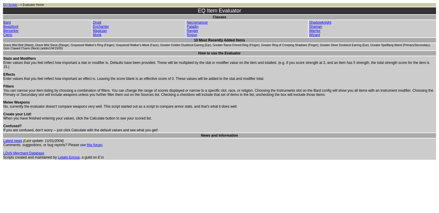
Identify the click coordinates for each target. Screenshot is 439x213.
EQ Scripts (10, 5)
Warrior (315, 31)
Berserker (11, 31)
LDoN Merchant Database (23, 153)
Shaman (315, 27)
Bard (7, 22)
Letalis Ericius (69, 157)
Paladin (193, 27)
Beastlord (10, 27)
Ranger (192, 31)
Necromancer (197, 22)
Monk (97, 35)
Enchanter (101, 27)
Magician (100, 31)
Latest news (12, 141)
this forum (95, 145)
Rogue (192, 35)
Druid (97, 22)
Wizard (314, 35)
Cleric (7, 35)
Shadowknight (320, 22)
